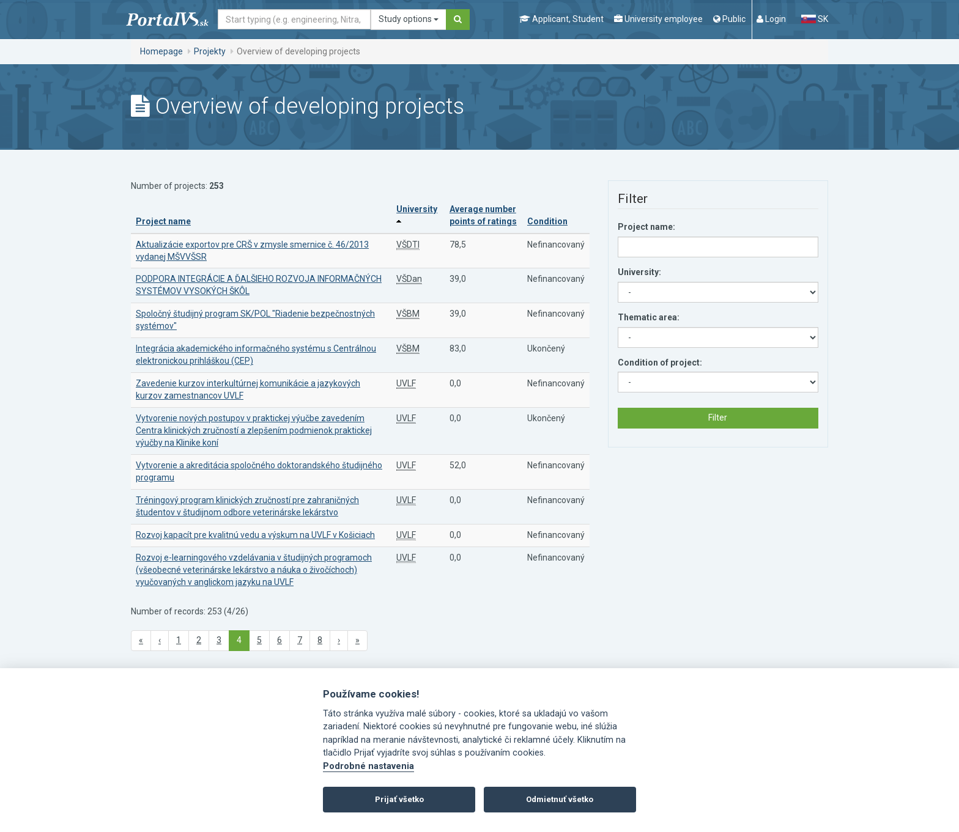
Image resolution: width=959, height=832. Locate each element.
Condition (547, 221)
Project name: (646, 227)
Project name (163, 221)
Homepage (161, 51)
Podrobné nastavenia (368, 766)
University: (639, 272)
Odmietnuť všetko (559, 799)
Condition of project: (660, 362)
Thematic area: (648, 317)
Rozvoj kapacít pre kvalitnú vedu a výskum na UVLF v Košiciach (255, 535)
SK (814, 19)
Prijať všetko (399, 799)
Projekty (210, 51)
